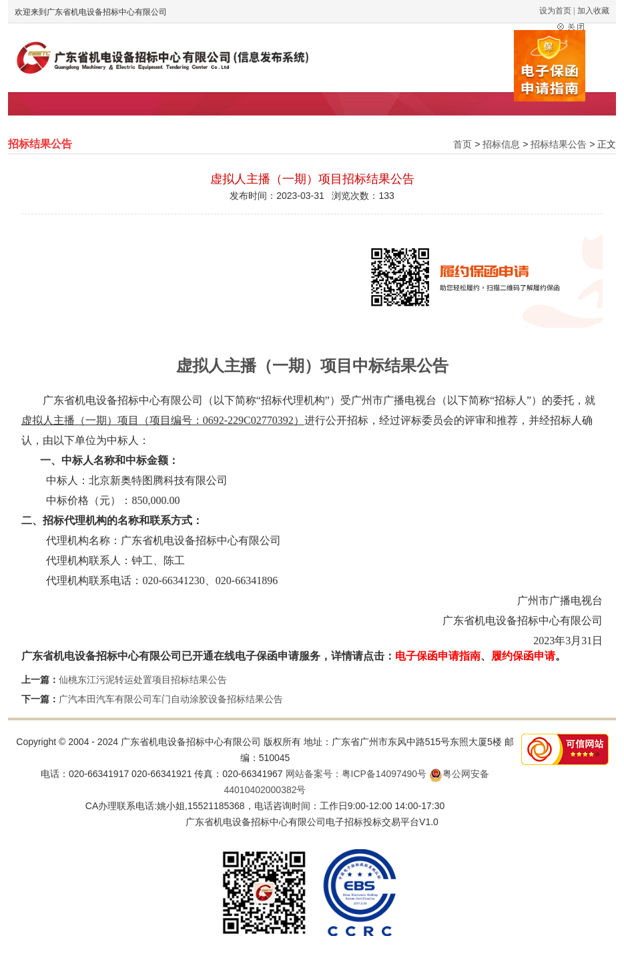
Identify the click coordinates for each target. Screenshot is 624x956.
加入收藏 (593, 10)
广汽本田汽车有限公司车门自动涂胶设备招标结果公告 (171, 699)
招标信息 (501, 144)
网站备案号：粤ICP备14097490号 (356, 773)
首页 (462, 144)
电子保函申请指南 (438, 656)
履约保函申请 (523, 656)
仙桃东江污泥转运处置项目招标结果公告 (143, 679)
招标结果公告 (559, 144)
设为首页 (555, 10)
